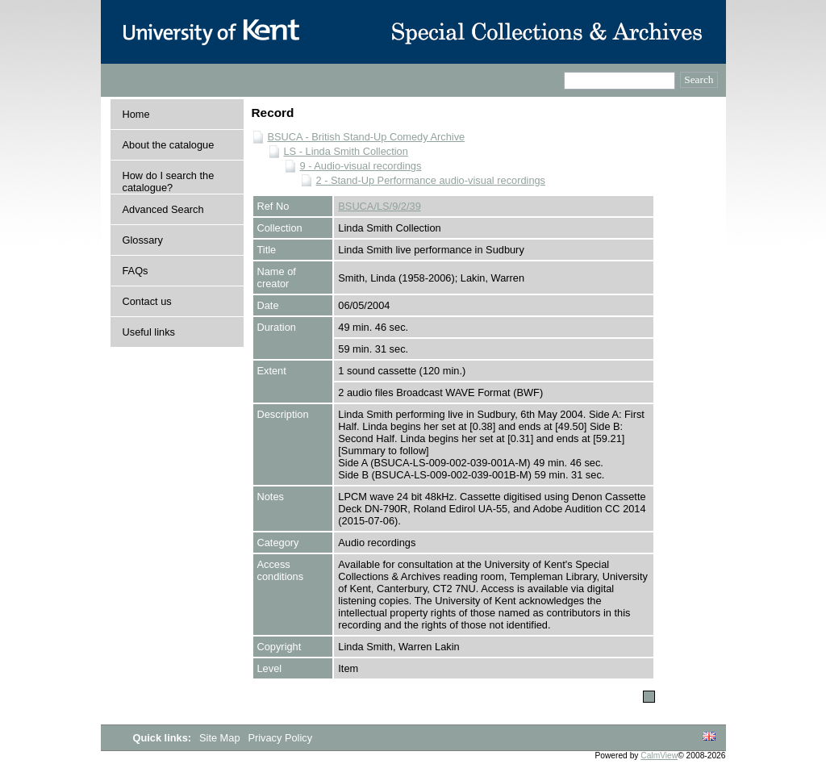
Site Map (221, 738)
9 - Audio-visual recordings (361, 166)
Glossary (143, 240)
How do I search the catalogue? (169, 181)
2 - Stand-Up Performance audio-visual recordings (431, 180)
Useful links (149, 332)
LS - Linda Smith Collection (346, 151)
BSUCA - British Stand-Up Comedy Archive (366, 137)
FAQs (135, 271)
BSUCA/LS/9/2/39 (379, 206)
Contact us (147, 301)
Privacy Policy (280, 738)
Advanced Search (163, 209)
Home (136, 114)
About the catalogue (169, 145)
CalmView (659, 755)
